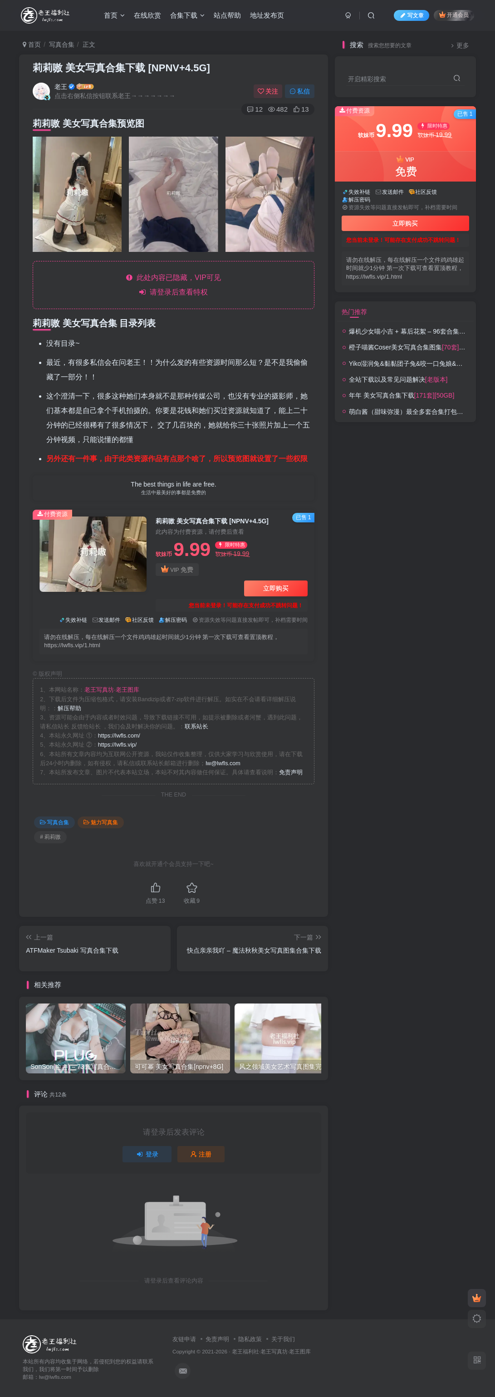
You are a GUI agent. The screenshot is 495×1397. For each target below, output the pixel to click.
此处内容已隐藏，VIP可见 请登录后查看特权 (173, 285)
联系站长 (196, 726)
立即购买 (276, 588)
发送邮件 (109, 620)
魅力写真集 (100, 822)
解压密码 (176, 620)
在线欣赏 (147, 15)
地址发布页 (267, 15)
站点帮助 (227, 15)
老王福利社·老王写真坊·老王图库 (271, 1351)
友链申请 (184, 1339)
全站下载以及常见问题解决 (398, 379)
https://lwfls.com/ (119, 736)
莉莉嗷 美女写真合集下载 (121, 68)
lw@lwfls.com (223, 763)
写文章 (411, 15)
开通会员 (454, 14)
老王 (60, 86)
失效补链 (76, 620)
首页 (114, 15)
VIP (177, 570)
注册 (201, 1154)
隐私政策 (250, 1339)
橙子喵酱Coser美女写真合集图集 (421, 347)
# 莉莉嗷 (50, 837)
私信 (299, 91)
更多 (458, 45)
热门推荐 (354, 311)
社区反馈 (143, 620)
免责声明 (291, 772)
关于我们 (283, 1339)
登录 (147, 1154)
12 (255, 109)
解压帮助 (69, 708)
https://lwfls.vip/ (117, 745)
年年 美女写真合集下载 (402, 395)
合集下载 (187, 15)
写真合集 (61, 44)
